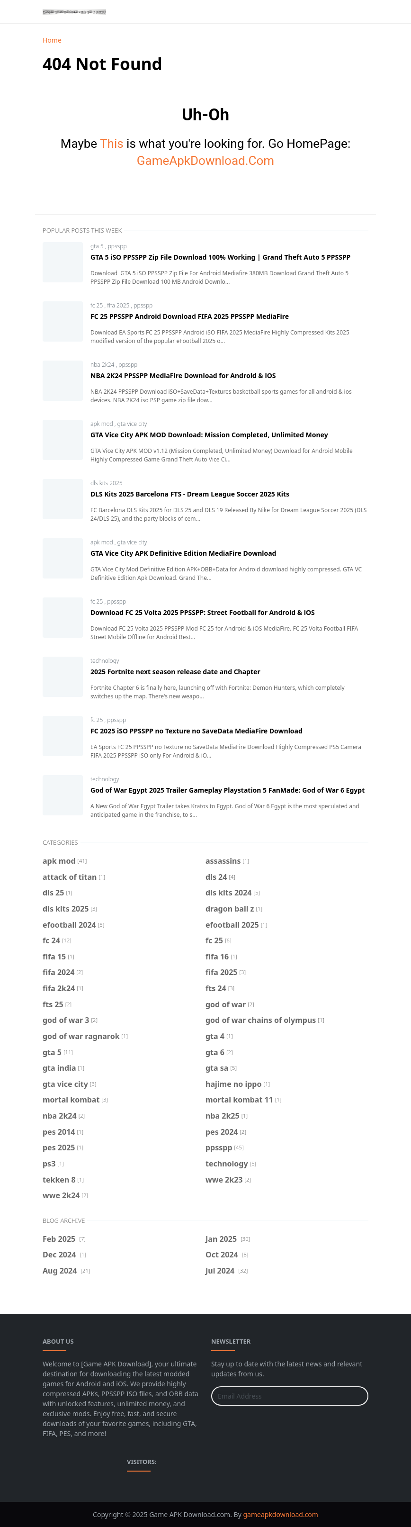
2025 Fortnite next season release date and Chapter (175, 671)
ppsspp (117, 246)
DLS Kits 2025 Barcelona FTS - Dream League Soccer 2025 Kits (189, 493)
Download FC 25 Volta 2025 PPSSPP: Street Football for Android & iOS (202, 612)
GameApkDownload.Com (205, 161)
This (112, 143)
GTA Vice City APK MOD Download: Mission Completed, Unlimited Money (209, 434)
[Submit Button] (357, 1396)
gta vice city (132, 424)
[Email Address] (279, 1396)
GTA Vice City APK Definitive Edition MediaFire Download (183, 553)
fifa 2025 (119, 305)
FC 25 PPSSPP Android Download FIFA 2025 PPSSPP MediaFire (189, 316)
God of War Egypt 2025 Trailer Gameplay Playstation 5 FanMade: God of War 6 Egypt (227, 790)
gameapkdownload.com (280, 1514)
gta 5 (97, 246)
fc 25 (97, 305)
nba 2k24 (103, 365)
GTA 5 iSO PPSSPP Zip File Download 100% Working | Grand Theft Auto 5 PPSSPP (220, 257)
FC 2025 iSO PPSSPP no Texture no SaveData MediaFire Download (196, 730)
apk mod (102, 424)
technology (104, 661)
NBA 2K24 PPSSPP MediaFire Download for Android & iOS (183, 375)
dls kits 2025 (106, 483)
